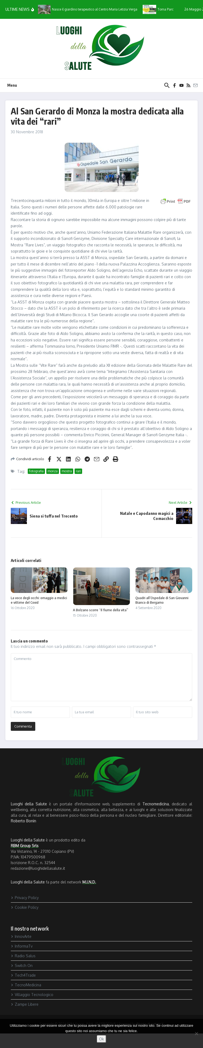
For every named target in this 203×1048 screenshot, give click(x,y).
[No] (196, 1033)
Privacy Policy (25, 897)
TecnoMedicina (26, 985)
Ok (101, 1039)
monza (53, 471)
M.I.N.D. (89, 882)
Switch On (22, 965)
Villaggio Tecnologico (32, 994)
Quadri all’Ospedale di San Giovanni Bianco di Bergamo (161, 600)
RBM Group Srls (24, 845)
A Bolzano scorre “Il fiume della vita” (100, 610)
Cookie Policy (24, 907)
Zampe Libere (24, 1004)
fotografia (36, 471)
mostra (67, 471)
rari (78, 471)
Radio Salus (23, 955)
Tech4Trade (23, 975)
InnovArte (21, 936)
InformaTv (22, 946)
